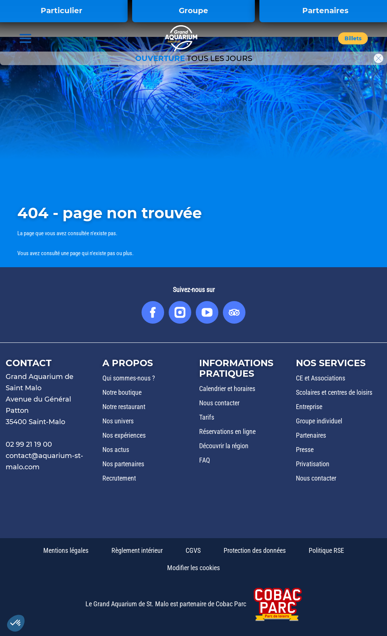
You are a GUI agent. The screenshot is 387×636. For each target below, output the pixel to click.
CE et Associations (320, 378)
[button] (353, 39)
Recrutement (119, 478)
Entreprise (309, 407)
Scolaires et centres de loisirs (334, 392)
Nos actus (115, 449)
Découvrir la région (223, 446)
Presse (305, 449)
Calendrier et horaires (227, 389)
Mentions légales (65, 550)
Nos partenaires (123, 464)
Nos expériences (124, 435)
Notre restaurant (123, 407)
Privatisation (312, 464)
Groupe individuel (319, 421)
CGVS (193, 550)
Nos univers (118, 421)
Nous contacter (219, 403)
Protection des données (255, 550)
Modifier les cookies (193, 568)
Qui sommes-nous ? (128, 378)
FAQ (204, 460)
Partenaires (311, 435)
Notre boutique (122, 392)
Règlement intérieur (137, 550)
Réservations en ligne (227, 431)
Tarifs (206, 417)
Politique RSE (326, 550)
